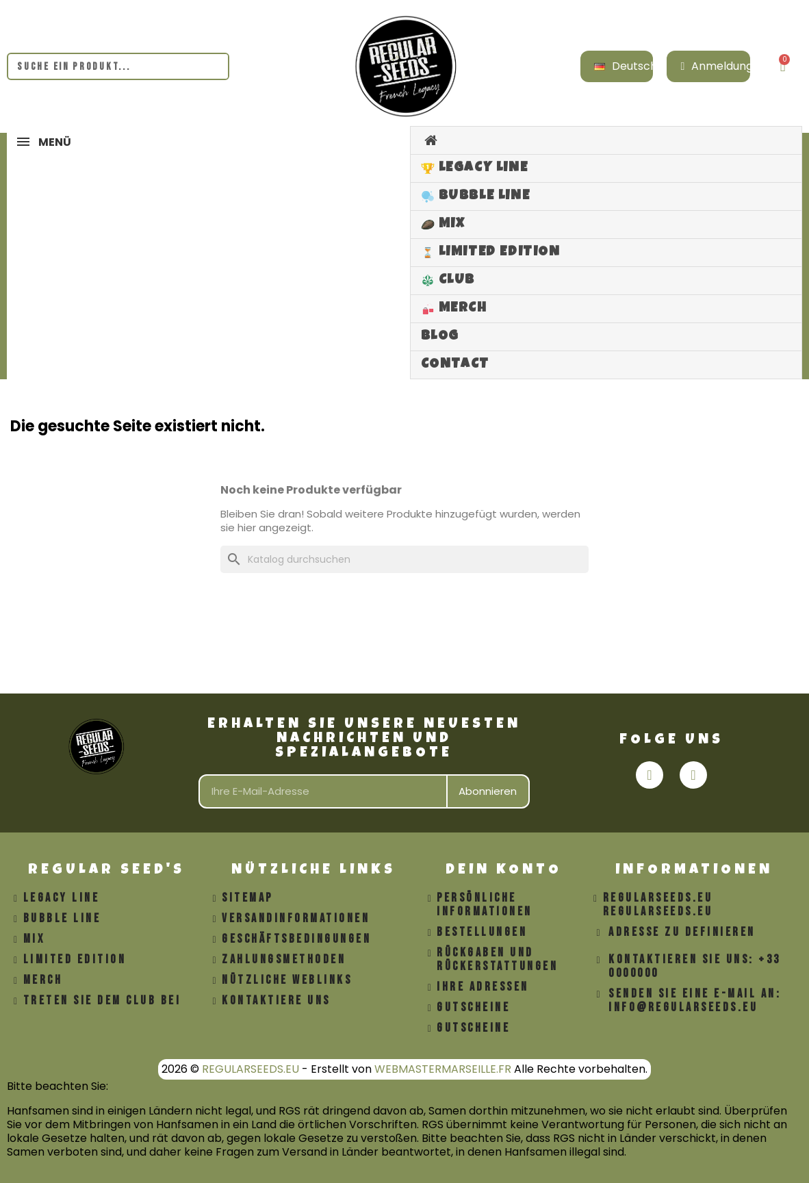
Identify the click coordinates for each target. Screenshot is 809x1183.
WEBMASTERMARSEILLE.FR (442, 1069)
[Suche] (404, 559)
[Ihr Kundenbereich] (717, 66)
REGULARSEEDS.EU (250, 1069)
